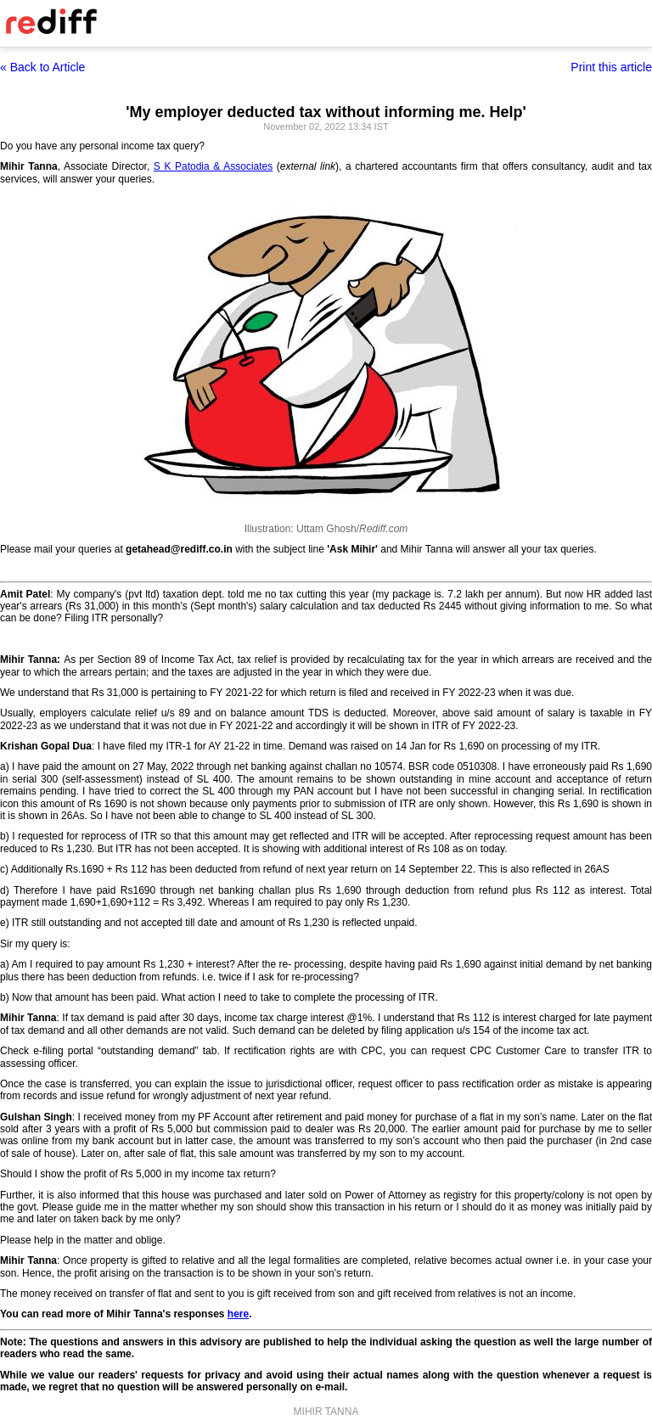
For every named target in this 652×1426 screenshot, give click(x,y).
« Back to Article (42, 67)
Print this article (611, 67)
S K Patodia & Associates (213, 166)
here (238, 1314)
